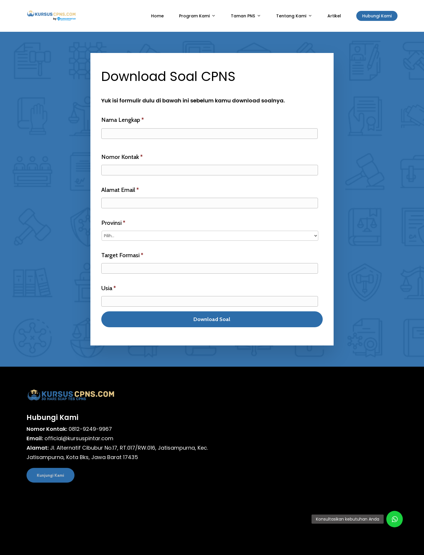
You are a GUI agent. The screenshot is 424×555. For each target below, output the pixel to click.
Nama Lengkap (122, 119)
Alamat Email (120, 189)
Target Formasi (122, 255)
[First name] (209, 133)
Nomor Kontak (122, 156)
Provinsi (113, 222)
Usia (108, 288)
